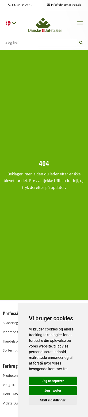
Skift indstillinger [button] (52, 400)
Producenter (12, 375)
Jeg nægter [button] (52, 390)
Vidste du (10, 403)
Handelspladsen (15, 341)
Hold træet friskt (16, 394)
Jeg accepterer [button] (53, 381)
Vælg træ (10, 384)
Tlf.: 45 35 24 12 (24, 5)
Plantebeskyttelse (16, 332)
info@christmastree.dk (64, 5)
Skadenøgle (12, 323)
